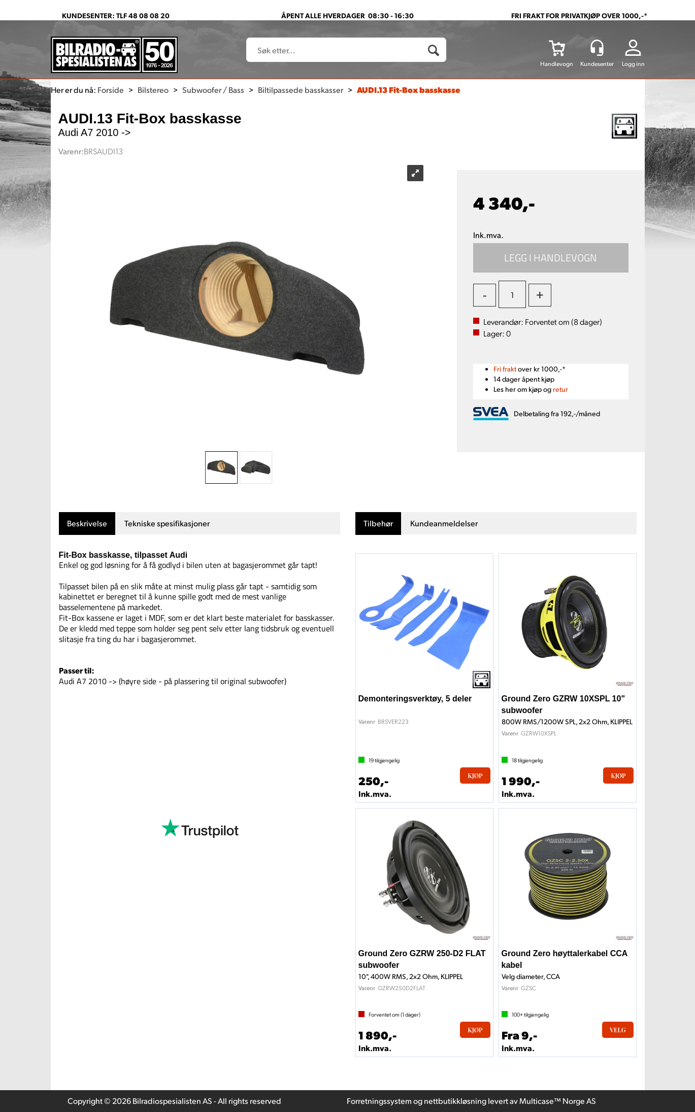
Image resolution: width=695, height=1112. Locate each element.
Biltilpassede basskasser (300, 89)
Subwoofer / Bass (213, 89)
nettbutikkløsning (455, 1100)
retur (560, 389)
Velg (617, 1030)
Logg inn (633, 64)
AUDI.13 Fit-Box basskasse (408, 89)
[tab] (87, 523)
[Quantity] (512, 294)
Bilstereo (153, 89)
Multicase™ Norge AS (557, 1100)
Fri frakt (504, 368)
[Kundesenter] (597, 48)
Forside (110, 89)
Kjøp (550, 258)
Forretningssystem (379, 1100)
